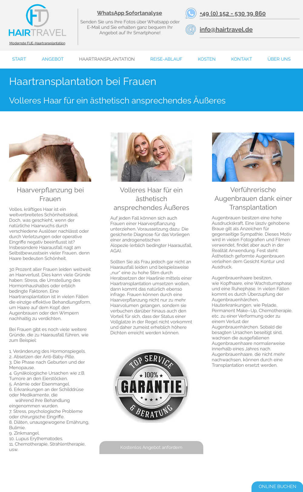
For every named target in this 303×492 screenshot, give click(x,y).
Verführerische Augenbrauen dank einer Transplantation (253, 198)
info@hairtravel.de (226, 29)
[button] (279, 59)
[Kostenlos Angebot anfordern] (151, 447)
